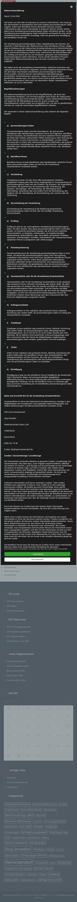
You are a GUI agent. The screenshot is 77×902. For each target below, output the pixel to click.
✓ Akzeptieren (37, 554)
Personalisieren (37, 559)
